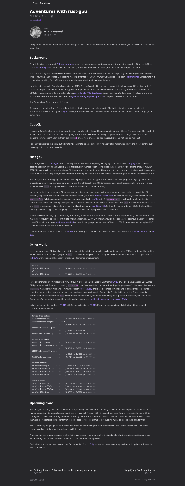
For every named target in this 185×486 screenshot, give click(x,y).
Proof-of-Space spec (104, 195)
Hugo (146, 480)
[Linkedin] (45, 34)
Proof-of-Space (43, 67)
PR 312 (35, 258)
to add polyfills (99, 206)
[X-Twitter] (48, 34)
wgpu (65, 111)
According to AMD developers (88, 93)
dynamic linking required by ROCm (87, 96)
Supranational (132, 76)
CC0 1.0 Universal (37, 480)
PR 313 (70, 231)
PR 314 (137, 231)
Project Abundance (41, 3)
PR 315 (144, 231)
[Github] (51, 34)
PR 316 (63, 305)
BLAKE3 (114, 281)
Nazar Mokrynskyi (53, 31)
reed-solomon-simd (65, 222)
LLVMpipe (96, 199)
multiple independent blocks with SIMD (108, 299)
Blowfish (152, 480)
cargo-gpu (132, 163)
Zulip (92, 444)
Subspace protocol (65, 64)
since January (86, 288)
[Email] (54, 34)
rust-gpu (54, 163)
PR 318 (93, 305)
